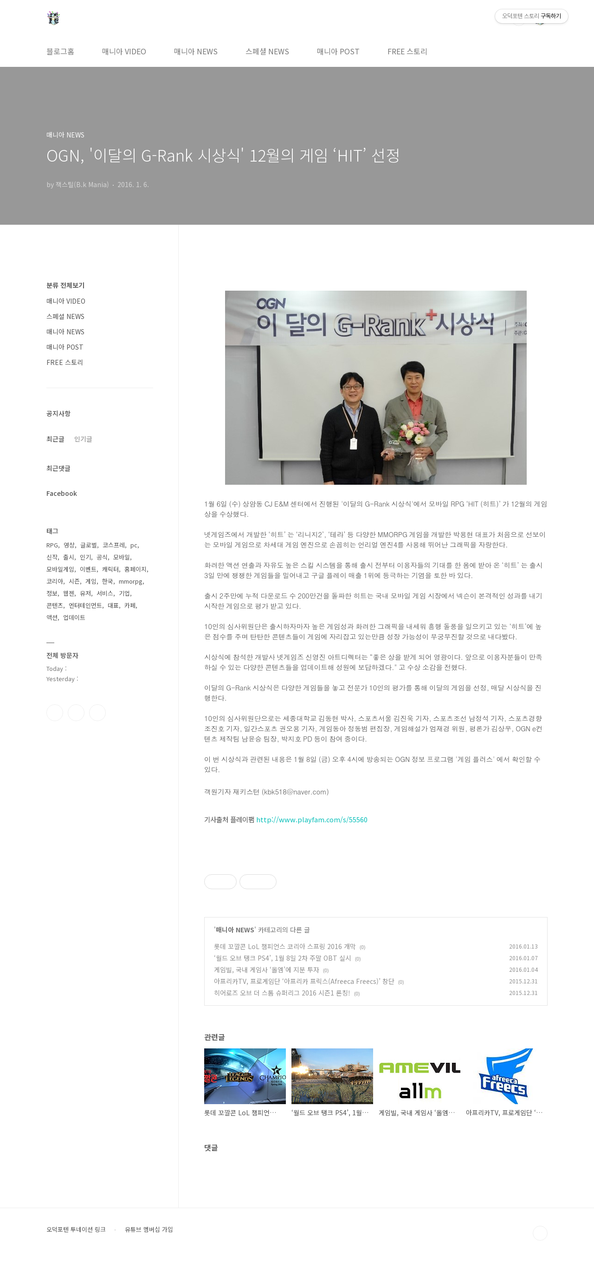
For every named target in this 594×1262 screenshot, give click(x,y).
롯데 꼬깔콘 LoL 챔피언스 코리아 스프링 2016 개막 (285, 946)
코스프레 (114, 544)
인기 (85, 557)
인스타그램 (76, 712)
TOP (540, 1233)
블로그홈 (60, 51)
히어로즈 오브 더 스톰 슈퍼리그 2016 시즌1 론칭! (282, 992)
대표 (113, 605)
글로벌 (88, 544)
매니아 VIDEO (124, 51)
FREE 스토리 (407, 51)
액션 (52, 617)
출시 (68, 557)
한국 (107, 581)
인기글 (83, 438)
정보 (52, 593)
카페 (130, 605)
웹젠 (68, 593)
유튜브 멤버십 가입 (149, 1229)
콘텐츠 (54, 605)
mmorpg (130, 581)
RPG (52, 544)
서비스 (105, 593)
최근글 (55, 438)
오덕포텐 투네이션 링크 (76, 1229)
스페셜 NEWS (267, 51)
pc (133, 544)
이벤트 (88, 569)
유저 (85, 593)
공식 (102, 557)
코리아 (54, 581)
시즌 (74, 581)
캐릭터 (110, 569)
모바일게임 (60, 569)
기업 (124, 593)
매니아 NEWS (196, 51)
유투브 (97, 712)
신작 (52, 557)
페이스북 (54, 712)
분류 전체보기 (65, 285)
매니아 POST (338, 51)
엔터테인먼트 (85, 605)
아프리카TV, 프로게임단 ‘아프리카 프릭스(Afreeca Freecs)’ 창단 (304, 981)
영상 (69, 544)
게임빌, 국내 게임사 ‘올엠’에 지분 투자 (266, 969)
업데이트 (74, 617)
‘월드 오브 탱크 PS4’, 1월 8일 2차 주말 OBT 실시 (282, 958)
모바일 (121, 557)
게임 (91, 581)
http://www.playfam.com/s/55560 (312, 819)
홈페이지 (135, 569)
